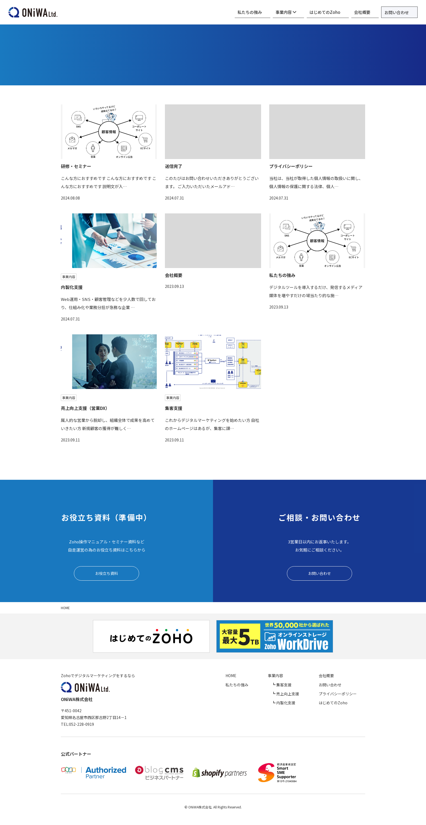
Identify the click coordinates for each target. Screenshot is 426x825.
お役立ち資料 (106, 573)
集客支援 (303, 686)
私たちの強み (273, 12)
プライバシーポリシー (346, 695)
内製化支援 (305, 703)
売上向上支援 (306, 695)
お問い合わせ (399, 12)
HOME (264, 676)
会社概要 (368, 12)
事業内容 (303, 12)
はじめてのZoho (336, 12)
